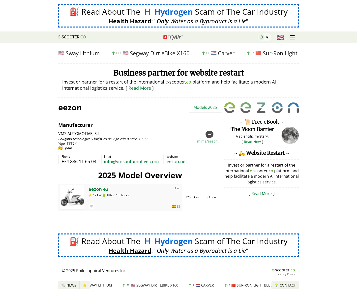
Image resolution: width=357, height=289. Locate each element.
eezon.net (177, 161)
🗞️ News (68, 285)
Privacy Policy (285, 274)
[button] (91, 206)
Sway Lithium (77, 53)
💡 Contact (285, 285)
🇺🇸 (280, 37)
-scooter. (72, 37)
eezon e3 (98, 189)
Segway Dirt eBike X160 (153, 53)
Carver (220, 53)
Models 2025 (205, 107)
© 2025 (94, 270)
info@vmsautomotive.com (131, 161)
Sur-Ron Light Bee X (282, 53)
